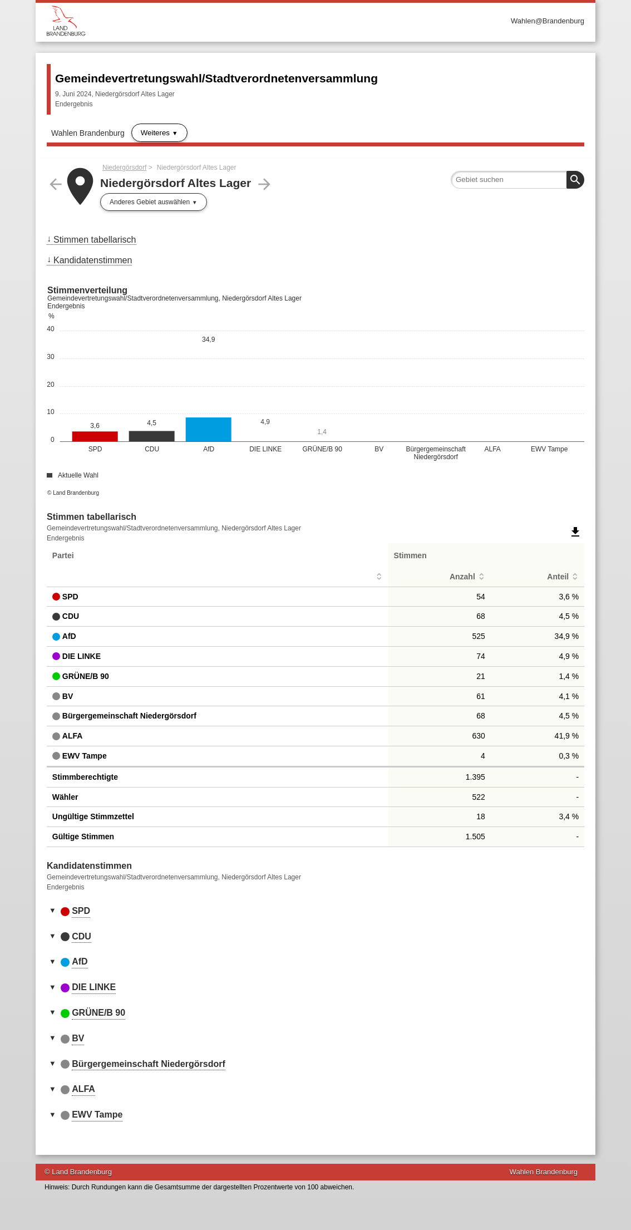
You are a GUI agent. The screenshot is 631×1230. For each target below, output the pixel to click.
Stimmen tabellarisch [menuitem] (94, 239)
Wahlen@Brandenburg (547, 21)
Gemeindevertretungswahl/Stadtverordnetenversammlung (216, 78)
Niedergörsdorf (124, 167)
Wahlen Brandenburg (88, 133)
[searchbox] (517, 180)
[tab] (315, 912)
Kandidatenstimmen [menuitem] (92, 260)
